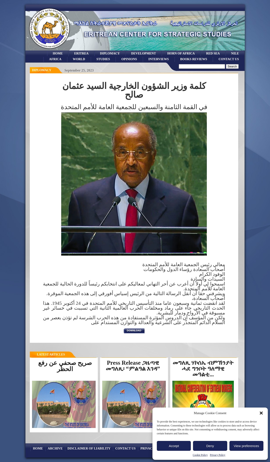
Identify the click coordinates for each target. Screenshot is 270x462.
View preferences (246, 446)
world (79, 59)
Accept (174, 446)
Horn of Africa (181, 53)
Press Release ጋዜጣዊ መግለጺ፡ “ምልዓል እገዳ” (133, 365)
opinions (129, 59)
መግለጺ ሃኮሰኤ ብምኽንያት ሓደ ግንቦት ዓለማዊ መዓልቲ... (203, 368)
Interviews (158, 59)
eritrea (81, 53)
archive (55, 448)
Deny (210, 446)
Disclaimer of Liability (89, 448)
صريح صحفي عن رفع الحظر (65, 365)
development (143, 53)
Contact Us (228, 59)
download (134, 330)
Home (58, 53)
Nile (235, 53)
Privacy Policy (217, 455)
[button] (261, 413)
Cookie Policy (200, 455)
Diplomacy (110, 53)
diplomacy (41, 70)
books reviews (193, 59)
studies (103, 59)
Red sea (213, 53)
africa (55, 59)
